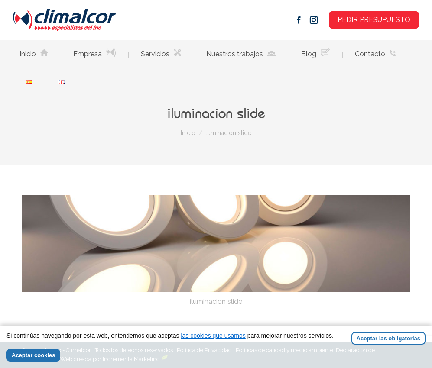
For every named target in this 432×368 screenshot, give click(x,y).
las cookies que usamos (213, 335)
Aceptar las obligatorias (388, 338)
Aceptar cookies (33, 355)
